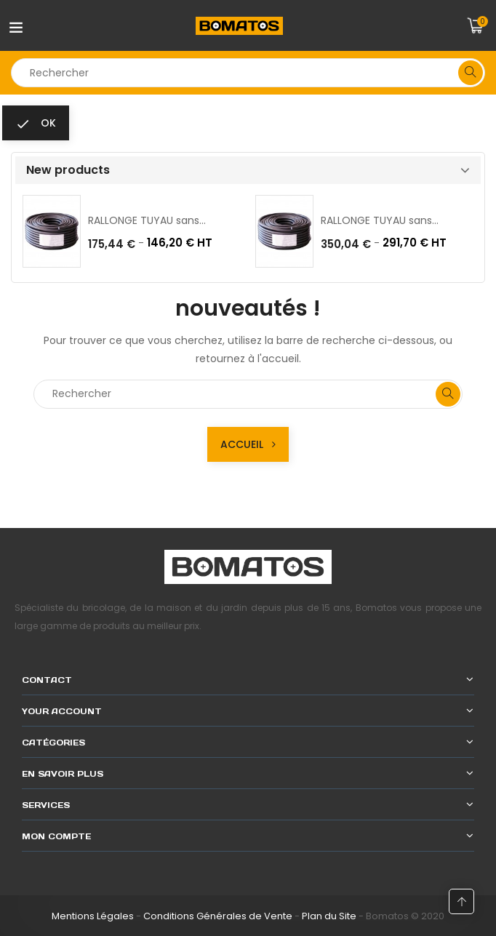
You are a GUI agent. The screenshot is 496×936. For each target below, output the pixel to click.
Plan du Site (329, 916)
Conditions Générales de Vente (217, 916)
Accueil (248, 444)
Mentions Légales (93, 916)
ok (35, 124)
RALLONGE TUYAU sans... (147, 220)
